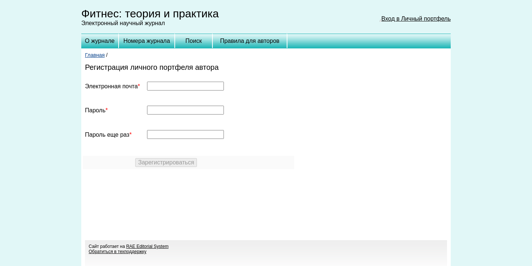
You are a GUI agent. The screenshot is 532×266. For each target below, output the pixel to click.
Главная (95, 55)
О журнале (100, 41)
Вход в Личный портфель (416, 19)
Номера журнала (146, 41)
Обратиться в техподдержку (117, 251)
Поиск (193, 41)
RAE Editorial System (147, 246)
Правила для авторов (250, 41)
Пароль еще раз (107, 135)
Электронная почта (111, 86)
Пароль (95, 110)
